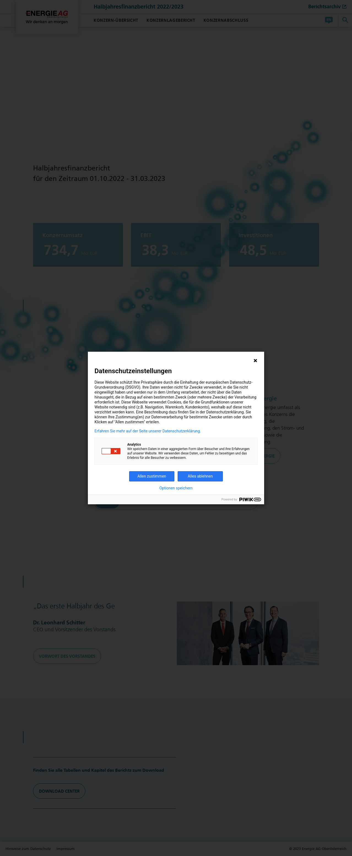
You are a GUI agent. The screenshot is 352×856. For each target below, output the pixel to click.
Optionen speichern (176, 488)
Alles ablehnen (200, 476)
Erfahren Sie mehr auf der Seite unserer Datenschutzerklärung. (147, 431)
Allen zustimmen (151, 476)
